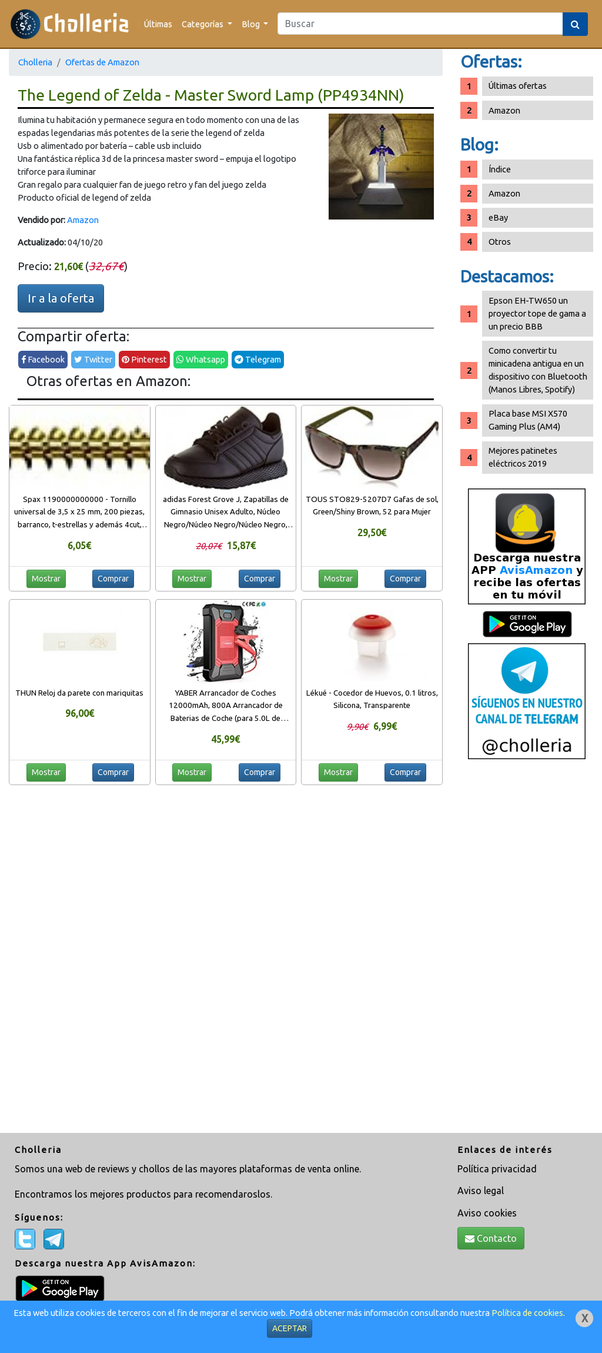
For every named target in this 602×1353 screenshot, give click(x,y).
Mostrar (46, 578)
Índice (500, 169)
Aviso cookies (487, 1213)
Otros (500, 242)
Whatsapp (200, 359)
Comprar (113, 578)
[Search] (420, 23)
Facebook (43, 359)
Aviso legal (480, 1190)
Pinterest (144, 359)
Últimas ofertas (518, 86)
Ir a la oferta (61, 298)
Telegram (258, 359)
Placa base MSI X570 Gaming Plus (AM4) (528, 419)
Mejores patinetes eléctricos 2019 (523, 457)
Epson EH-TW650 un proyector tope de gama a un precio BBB (537, 313)
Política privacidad (497, 1168)
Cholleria (35, 62)
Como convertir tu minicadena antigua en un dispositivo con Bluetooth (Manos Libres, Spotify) (538, 369)
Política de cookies (527, 1313)
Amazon (83, 220)
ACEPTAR (289, 1328)
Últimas (158, 24)
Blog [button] (252, 24)
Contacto (491, 1238)
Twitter (93, 359)
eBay (498, 217)
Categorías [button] (203, 24)
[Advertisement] (526, 950)
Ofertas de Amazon (102, 62)
